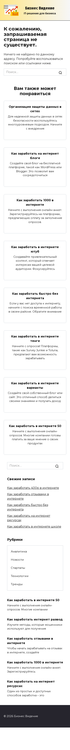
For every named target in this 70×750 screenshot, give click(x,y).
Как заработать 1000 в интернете (35, 202)
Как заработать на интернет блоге (35, 156)
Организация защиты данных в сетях (35, 109)
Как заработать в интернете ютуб (35, 249)
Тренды (17, 584)
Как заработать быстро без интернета (35, 296)
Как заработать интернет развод (35, 619)
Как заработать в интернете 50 (35, 426)
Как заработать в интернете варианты (35, 385)
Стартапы (18, 568)
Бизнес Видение (40, 8)
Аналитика (19, 551)
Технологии (20, 576)
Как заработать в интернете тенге (35, 339)
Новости (17, 559)
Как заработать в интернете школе (34, 526)
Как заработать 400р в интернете (33, 488)
